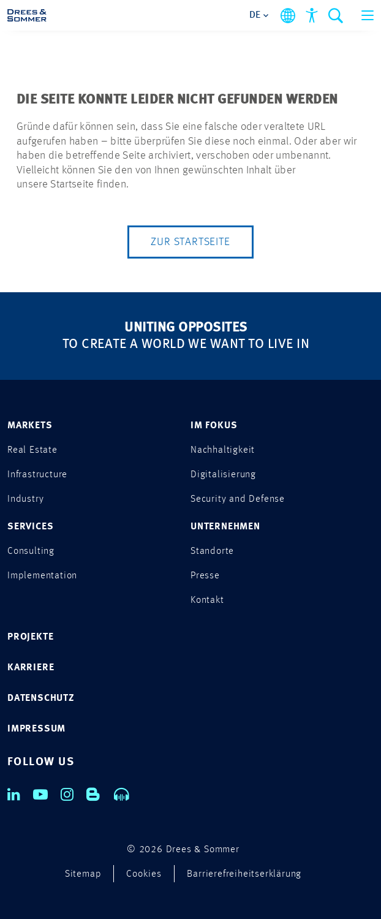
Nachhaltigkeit (222, 450)
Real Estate (32, 450)
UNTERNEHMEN (225, 527)
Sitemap (83, 874)
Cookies (144, 874)
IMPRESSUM (36, 729)
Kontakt (207, 600)
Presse (205, 576)
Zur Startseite (190, 242)
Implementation (42, 576)
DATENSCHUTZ (41, 698)
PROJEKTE (30, 637)
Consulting (31, 551)
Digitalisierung (223, 475)
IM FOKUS (213, 426)
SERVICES (30, 527)
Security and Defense (237, 499)
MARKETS (30, 426)
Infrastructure (37, 475)
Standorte (212, 551)
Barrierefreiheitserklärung (244, 874)
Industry (25, 499)
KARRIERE (30, 668)
